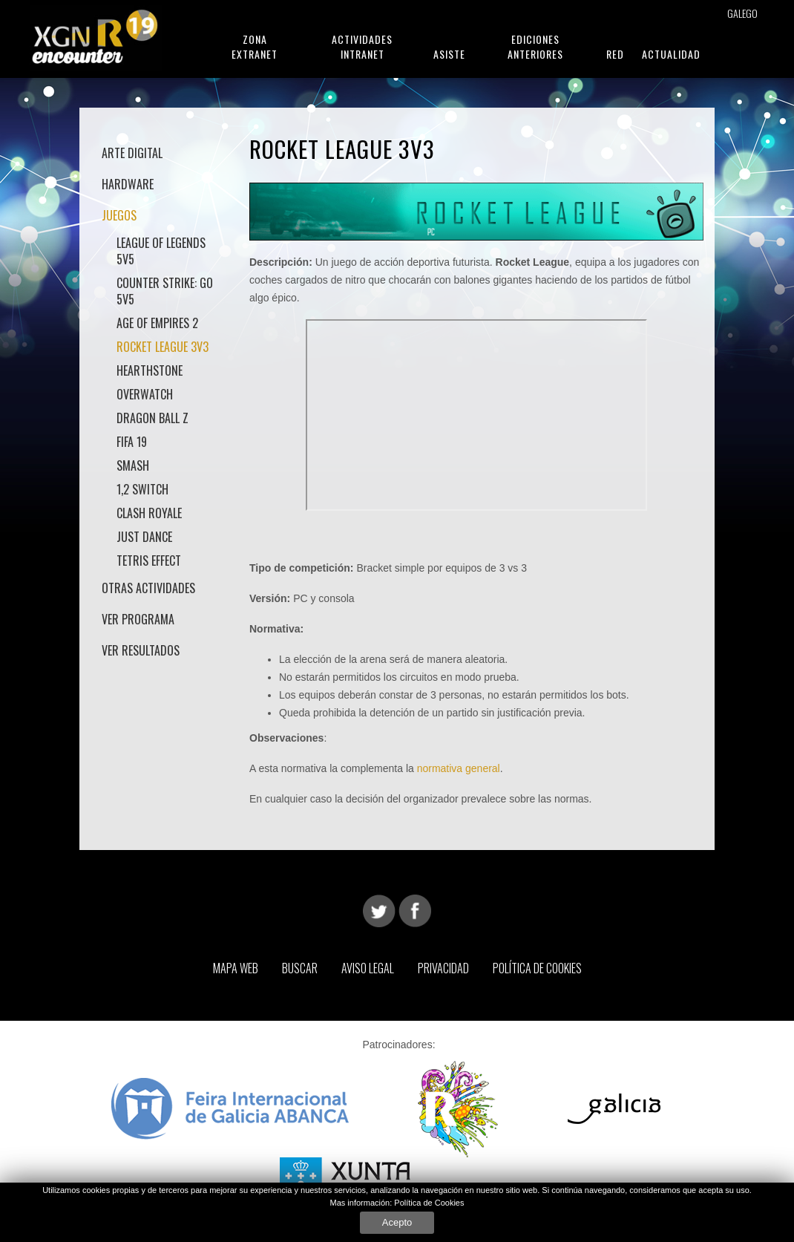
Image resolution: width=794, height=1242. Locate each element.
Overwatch (145, 394)
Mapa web (235, 968)
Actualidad (671, 54)
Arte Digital (132, 153)
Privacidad (443, 968)
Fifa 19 (132, 442)
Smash (133, 465)
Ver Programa (138, 619)
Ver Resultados (141, 650)
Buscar (300, 968)
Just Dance (144, 537)
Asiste (449, 54)
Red (615, 54)
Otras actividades (148, 588)
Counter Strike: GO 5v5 (165, 291)
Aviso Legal (367, 968)
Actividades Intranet (362, 46)
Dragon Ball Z (152, 418)
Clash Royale (149, 513)
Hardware (128, 184)
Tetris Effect (149, 560)
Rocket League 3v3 (163, 347)
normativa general (458, 768)
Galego (742, 13)
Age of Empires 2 (157, 323)
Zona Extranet (255, 46)
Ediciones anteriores (535, 46)
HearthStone (150, 370)
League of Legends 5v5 (161, 251)
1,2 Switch (142, 489)
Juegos (119, 215)
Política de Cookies (537, 968)
